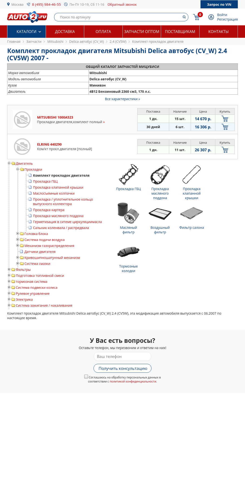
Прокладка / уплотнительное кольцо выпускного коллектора (63, 201)
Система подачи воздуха (44, 239)
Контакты (218, 31)
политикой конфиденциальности (133, 381)
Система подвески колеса (36, 287)
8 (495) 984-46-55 (46, 4)
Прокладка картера (48, 210)
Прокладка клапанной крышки (58, 187)
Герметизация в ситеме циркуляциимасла (67, 221)
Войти (222, 14)
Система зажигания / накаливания (44, 305)
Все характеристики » (122, 99)
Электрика (24, 299)
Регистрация (227, 19)
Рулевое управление (33, 293)
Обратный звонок (122, 4)
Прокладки (33, 169)
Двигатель (24, 163)
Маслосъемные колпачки (54, 193)
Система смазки (37, 263)
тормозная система (31, 281)
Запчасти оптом (141, 31)
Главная (14, 41)
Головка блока (36, 233)
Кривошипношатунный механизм (52, 257)
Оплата (103, 31)
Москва (17, 4)
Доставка (65, 31)
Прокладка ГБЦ (45, 181)
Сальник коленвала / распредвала (61, 227)
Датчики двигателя (40, 251)
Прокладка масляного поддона (58, 215)
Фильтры (23, 269)
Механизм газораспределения (49, 245)
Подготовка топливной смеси (40, 275)
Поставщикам (180, 31)
